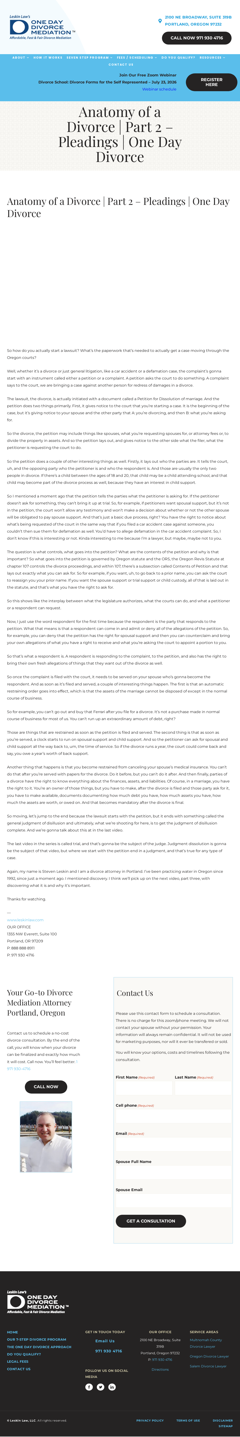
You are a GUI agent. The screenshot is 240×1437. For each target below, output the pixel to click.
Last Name (194, 1077)
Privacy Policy (150, 1420)
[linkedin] (112, 1387)
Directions (160, 1369)
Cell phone (135, 1105)
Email (130, 1133)
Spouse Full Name (133, 1161)
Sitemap (226, 1426)
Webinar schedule (159, 89)
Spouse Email (129, 1190)
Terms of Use (188, 1420)
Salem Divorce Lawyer (208, 1366)
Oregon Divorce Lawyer (209, 1356)
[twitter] (100, 1387)
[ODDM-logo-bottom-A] (38, 1292)
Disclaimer (223, 1420)
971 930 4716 (108, 1351)
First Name (135, 1077)
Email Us (105, 1341)
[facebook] (89, 1387)
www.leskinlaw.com (25, 920)
